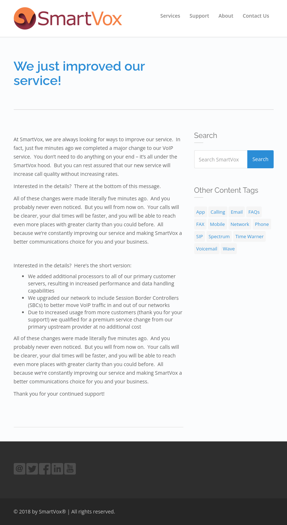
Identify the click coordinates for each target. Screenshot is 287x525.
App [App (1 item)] (200, 212)
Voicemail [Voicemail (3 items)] (206, 248)
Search (260, 159)
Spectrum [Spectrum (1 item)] (219, 236)
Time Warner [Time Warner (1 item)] (249, 236)
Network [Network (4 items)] (240, 224)
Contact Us (256, 15)
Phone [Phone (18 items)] (262, 224)
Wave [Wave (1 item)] (229, 248)
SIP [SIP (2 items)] (199, 236)
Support (199, 15)
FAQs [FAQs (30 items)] (254, 212)
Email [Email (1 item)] (237, 212)
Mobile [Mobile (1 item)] (217, 224)
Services (170, 15)
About (225, 15)
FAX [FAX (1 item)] (200, 224)
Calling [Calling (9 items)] (217, 212)
